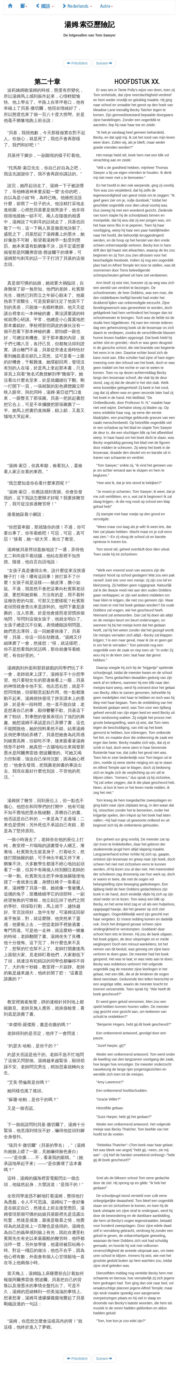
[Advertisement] (89, 45)
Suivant (104, 63)
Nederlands (77, 5)
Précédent (77, 63)
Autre (106, 5)
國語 (44, 5)
